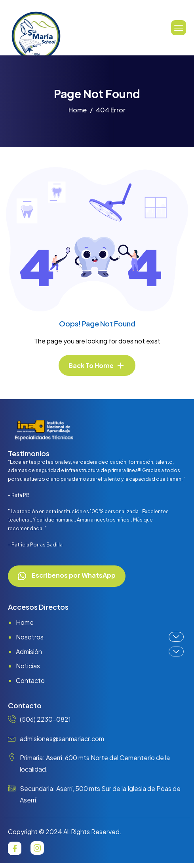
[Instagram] (37, 848)
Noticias (28, 666)
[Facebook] (14, 848)
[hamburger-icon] (178, 27)
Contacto (30, 680)
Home (25, 622)
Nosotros (100, 637)
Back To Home (91, 365)
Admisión (100, 651)
